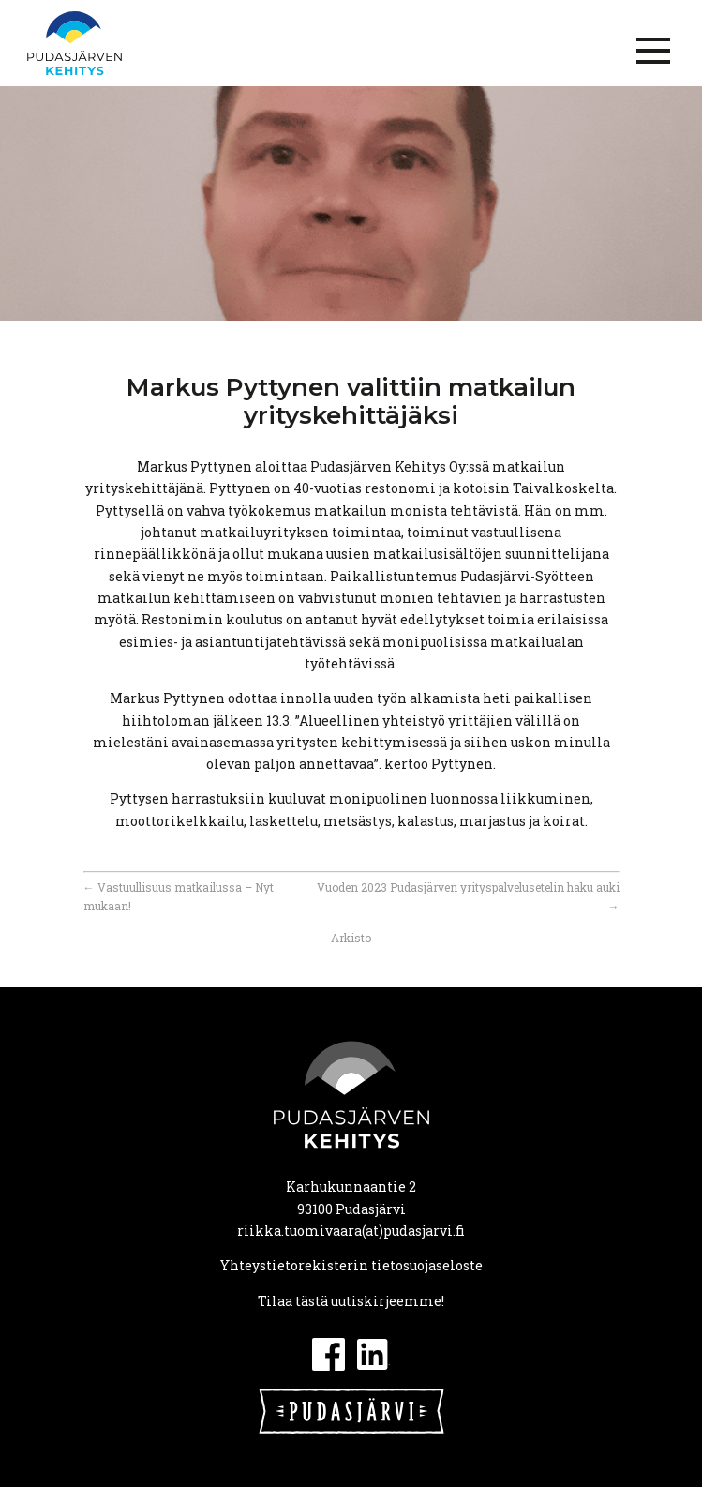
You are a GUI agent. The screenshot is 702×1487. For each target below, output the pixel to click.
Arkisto (351, 937)
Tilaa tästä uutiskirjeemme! (351, 1301)
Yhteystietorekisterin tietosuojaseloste (351, 1265)
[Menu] (653, 50)
